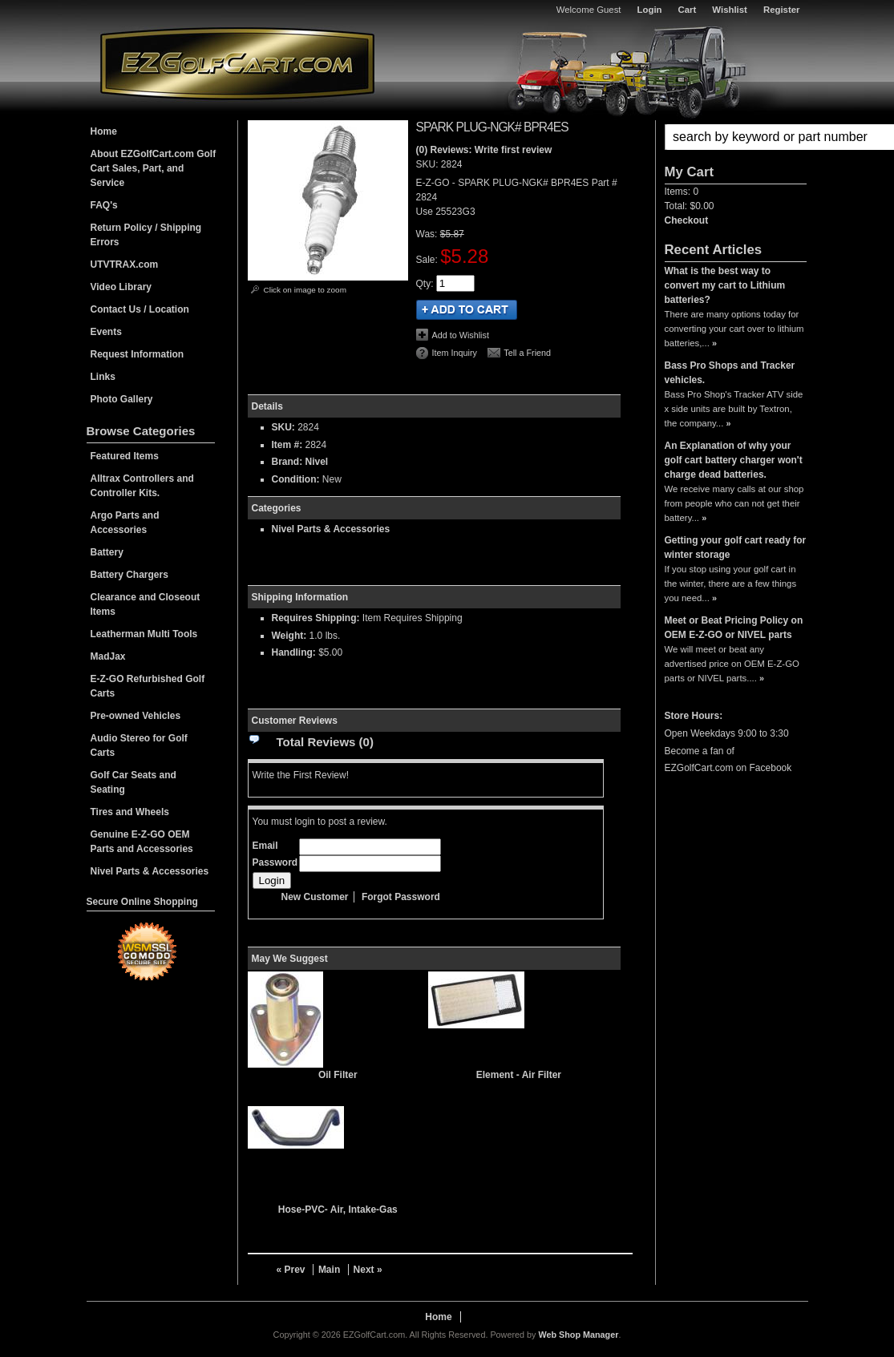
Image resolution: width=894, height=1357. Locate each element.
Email (265, 845)
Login (649, 9)
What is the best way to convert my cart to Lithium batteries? (725, 285)
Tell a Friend (527, 352)
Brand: (287, 461)
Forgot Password (401, 897)
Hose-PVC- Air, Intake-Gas (338, 1209)
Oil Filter (338, 1074)
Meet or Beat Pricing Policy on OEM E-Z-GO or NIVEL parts (734, 627)
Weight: (289, 635)
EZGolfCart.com (237, 62)
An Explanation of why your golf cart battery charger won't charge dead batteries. (734, 460)
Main (329, 1269)
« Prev (291, 1269)
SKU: (428, 164)
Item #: (288, 444)
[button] (736, 137)
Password (275, 862)
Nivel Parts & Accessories (331, 529)
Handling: (294, 652)
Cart (687, 9)
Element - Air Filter (518, 1074)
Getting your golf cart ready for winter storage (736, 547)
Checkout (687, 220)
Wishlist (729, 9)
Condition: (296, 479)
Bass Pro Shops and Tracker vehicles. (730, 373)
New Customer (315, 897)
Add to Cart (466, 310)
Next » (368, 1269)
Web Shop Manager (578, 1334)
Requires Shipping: (316, 618)
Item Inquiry (454, 352)
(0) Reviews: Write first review (484, 149)
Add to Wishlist (460, 335)
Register (781, 9)
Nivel (317, 461)
